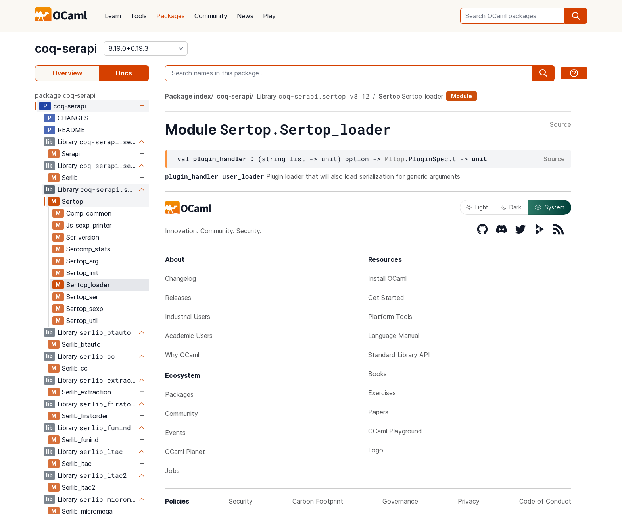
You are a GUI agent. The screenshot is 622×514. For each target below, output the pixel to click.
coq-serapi (66, 48)
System (549, 207)
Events (175, 433)
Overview (67, 73)
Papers (378, 412)
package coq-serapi (65, 95)
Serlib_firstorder (85, 416)
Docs (124, 73)
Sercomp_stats (88, 249)
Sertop (72, 201)
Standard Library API (399, 355)
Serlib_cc (75, 368)
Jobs (172, 471)
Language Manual (393, 336)
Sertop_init (82, 273)
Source (560, 124)
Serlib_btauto (81, 344)
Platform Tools (390, 317)
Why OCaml (182, 355)
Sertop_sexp (84, 309)
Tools (139, 16)
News (245, 16)
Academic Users (189, 336)
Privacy (469, 501)
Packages (170, 16)
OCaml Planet (185, 452)
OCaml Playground (395, 431)
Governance (400, 501)
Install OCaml (387, 278)
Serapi (71, 154)
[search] (576, 16)
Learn (113, 16)
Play (269, 16)
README (71, 130)
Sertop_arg (82, 261)
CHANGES (73, 118)
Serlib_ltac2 (78, 487)
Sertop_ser (82, 297)
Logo (375, 450)
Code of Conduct (545, 501)
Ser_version (82, 237)
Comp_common (88, 213)
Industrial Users (187, 317)
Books (377, 374)
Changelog (180, 278)
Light (477, 207)
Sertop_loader (88, 285)
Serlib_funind (80, 440)
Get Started (386, 297)
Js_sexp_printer (88, 225)
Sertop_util (82, 321)
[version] (146, 48)
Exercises (382, 393)
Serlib (70, 178)
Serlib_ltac (77, 464)
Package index (188, 96)
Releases (178, 297)
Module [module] (461, 96)
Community (210, 16)
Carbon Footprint (317, 501)
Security (241, 501)
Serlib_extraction (86, 392)
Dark (511, 207)
